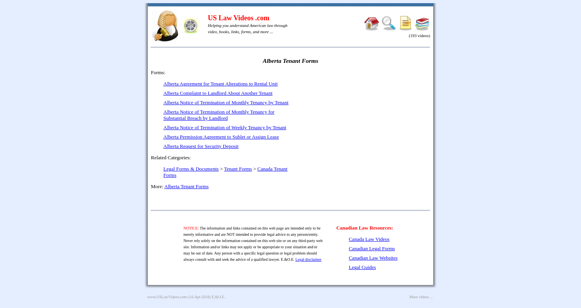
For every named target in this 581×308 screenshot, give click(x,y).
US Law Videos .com (238, 18)
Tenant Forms (238, 169)
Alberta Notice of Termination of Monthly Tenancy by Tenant (226, 102)
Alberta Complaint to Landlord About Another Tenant (218, 93)
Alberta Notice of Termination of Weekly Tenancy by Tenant (224, 127)
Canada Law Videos (369, 239)
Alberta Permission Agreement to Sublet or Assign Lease (221, 137)
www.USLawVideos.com (167, 297)
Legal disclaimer (309, 259)
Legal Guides (362, 267)
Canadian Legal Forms (372, 248)
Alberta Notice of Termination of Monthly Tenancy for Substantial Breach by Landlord (219, 115)
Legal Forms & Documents (191, 169)
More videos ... (421, 297)
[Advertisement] (363, 125)
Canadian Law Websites (373, 258)
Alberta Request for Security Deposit (201, 146)
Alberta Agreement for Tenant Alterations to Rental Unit (220, 84)
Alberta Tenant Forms (186, 186)
